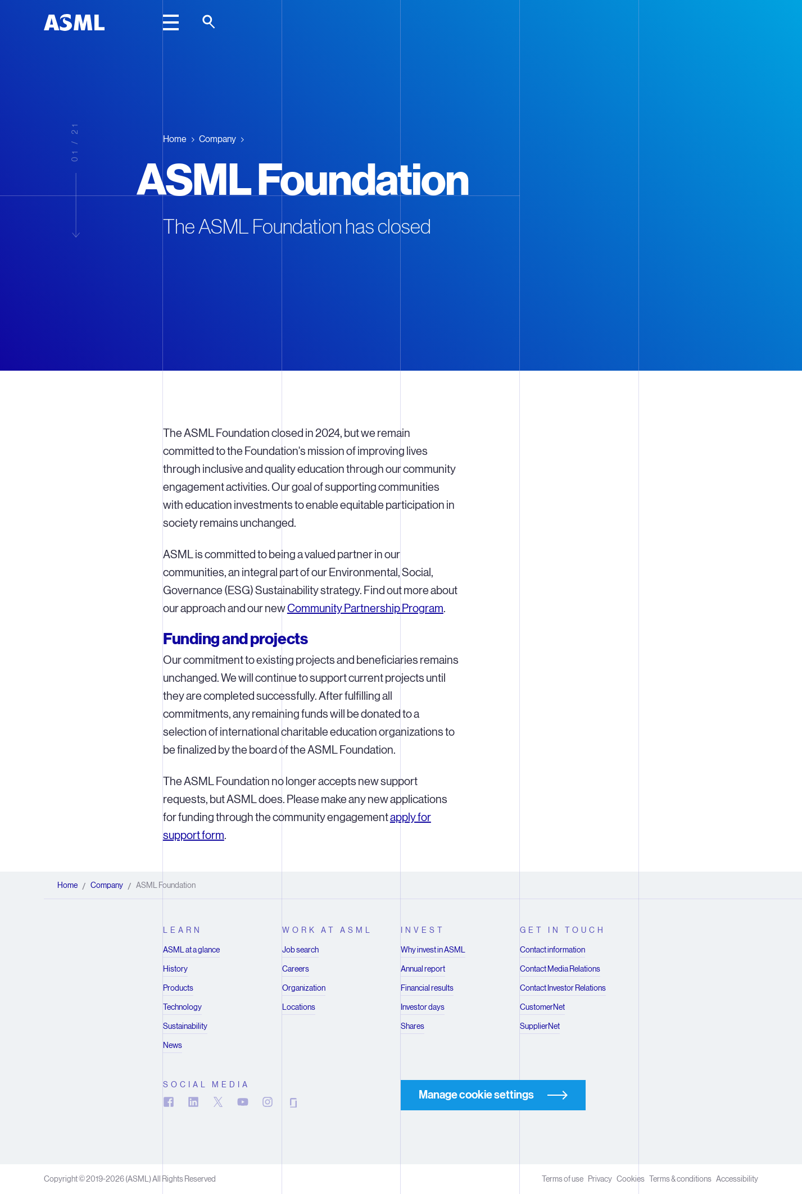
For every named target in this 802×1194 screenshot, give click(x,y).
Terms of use (562, 1178)
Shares (412, 1026)
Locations (298, 1006)
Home (175, 138)
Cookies (631, 1178)
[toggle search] (209, 22)
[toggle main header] (171, 22)
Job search (300, 949)
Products (178, 987)
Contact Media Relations (560, 968)
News (172, 1045)
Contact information (552, 949)
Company (217, 138)
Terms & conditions (680, 1178)
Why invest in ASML (433, 949)
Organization (303, 987)
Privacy (600, 1178)
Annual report (423, 968)
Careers (295, 968)
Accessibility (737, 1178)
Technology (182, 1006)
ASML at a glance (191, 949)
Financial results (427, 987)
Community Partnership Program (365, 608)
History (175, 968)
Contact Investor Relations (563, 987)
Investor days (423, 1006)
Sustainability (185, 1026)
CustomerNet (542, 1006)
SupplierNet (540, 1026)
